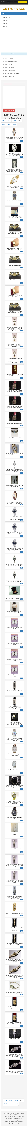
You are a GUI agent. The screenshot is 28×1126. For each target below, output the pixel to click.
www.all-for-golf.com (8, 64)
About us (5, 23)
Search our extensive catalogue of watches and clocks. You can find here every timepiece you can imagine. (14, 1121)
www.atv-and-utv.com (8, 58)
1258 (3, 124)
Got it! (23, 2)
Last (14, 124)
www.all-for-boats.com (8, 76)
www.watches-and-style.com (10, 61)
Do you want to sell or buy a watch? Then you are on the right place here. (14, 1117)
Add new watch (6, 17)
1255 (8, 120)
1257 (19, 120)
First (3, 120)
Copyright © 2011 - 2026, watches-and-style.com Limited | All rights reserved (14, 1114)
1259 (9, 124)
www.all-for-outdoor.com (9, 70)
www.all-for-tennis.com (8, 67)
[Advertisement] (14, 41)
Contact (5, 26)
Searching (5, 20)
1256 (14, 120)
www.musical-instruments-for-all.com (11, 73)
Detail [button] (22, 140)
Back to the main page (9, 110)
